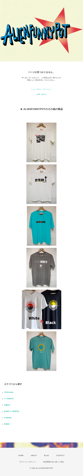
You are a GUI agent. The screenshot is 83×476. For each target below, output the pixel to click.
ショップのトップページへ (41, 89)
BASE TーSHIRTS (11, 411)
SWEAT (7, 405)
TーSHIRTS (9, 399)
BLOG (46, 455)
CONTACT (60, 455)
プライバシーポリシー (27, 462)
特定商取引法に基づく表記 (53, 462)
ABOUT (34, 455)
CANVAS (8, 418)
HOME (21, 455)
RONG (6, 424)
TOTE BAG (8, 392)
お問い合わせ (41, 94)
